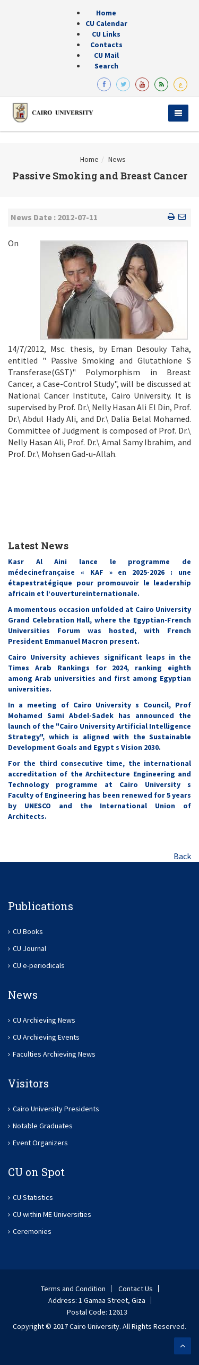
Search (106, 66)
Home (106, 13)
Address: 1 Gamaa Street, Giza (96, 1300)
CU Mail (106, 55)
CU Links (106, 34)
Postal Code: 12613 (97, 1312)
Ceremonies (32, 1231)
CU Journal (29, 948)
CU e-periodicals (39, 965)
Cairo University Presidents (56, 1108)
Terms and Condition (73, 1288)
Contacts (106, 44)
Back (182, 856)
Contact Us (135, 1288)
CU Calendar (106, 23)
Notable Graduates (43, 1125)
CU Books (28, 931)
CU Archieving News (44, 1020)
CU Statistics (33, 1197)
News (117, 159)
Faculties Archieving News (54, 1054)
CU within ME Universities (52, 1214)
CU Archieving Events (46, 1037)
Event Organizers (40, 1142)
